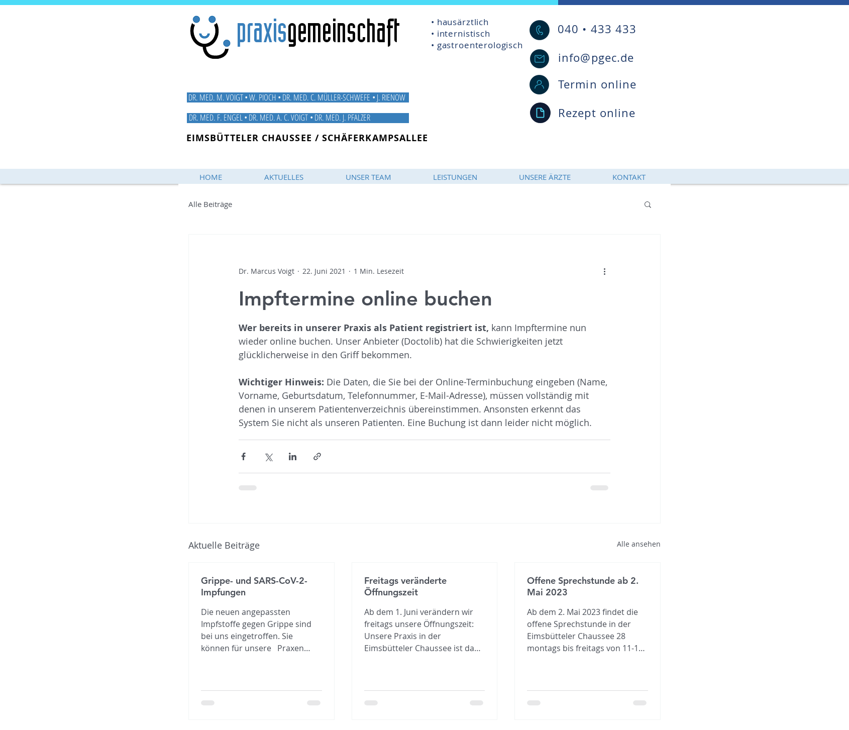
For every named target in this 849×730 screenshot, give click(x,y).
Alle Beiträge (210, 204)
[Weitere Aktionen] (604, 271)
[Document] (540, 112)
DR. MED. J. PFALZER (343, 117)
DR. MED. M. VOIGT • (217, 97)
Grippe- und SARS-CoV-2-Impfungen (254, 586)
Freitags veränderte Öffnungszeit (405, 586)
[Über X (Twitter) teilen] (268, 456)
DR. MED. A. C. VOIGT (279, 117)
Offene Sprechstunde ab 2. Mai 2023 (583, 586)
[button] (648, 204)
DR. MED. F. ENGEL (215, 117)
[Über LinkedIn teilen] (292, 456)
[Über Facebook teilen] (243, 456)
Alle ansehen (639, 544)
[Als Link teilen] (317, 456)
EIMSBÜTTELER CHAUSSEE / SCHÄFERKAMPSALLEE (307, 138)
